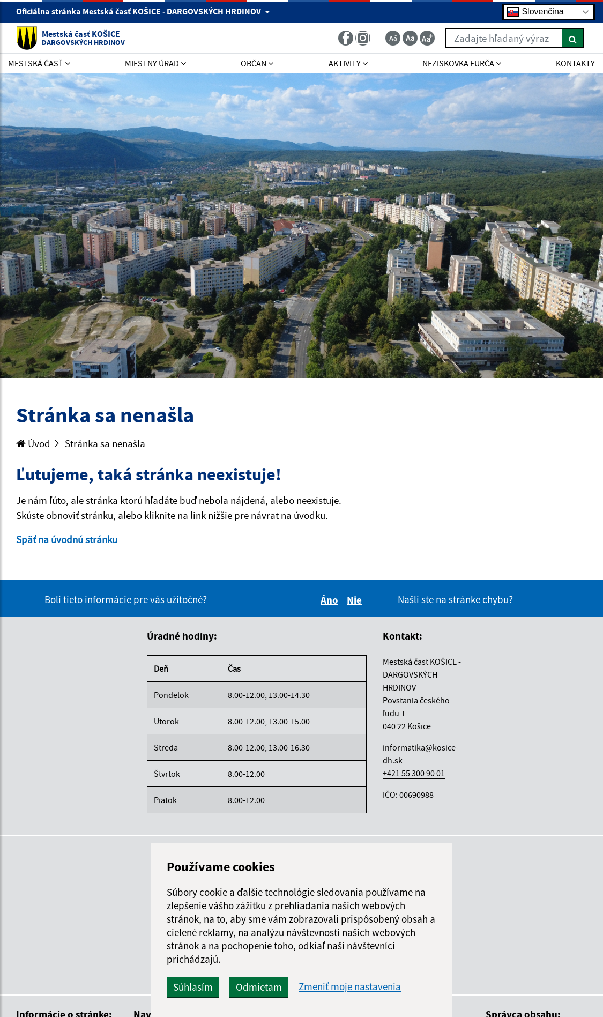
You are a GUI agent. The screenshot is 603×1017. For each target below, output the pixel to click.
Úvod (33, 443)
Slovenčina (535, 12)
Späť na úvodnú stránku (66, 539)
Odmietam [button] (259, 987)
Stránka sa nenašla (105, 443)
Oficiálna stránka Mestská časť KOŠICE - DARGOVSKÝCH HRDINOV (143, 11)
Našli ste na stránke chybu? (455, 599)
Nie (356, 599)
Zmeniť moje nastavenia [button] (350, 987)
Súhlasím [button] (193, 987)
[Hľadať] (573, 38)
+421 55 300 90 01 (414, 773)
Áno (331, 599)
